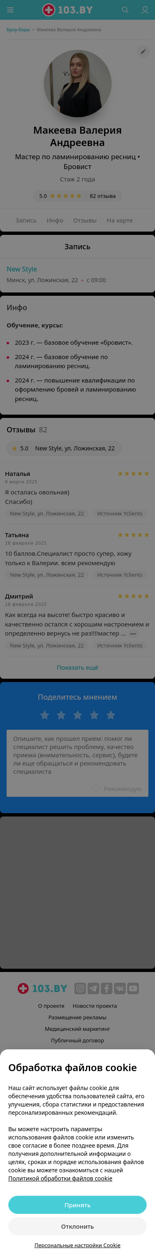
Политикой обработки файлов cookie (60, 1178)
